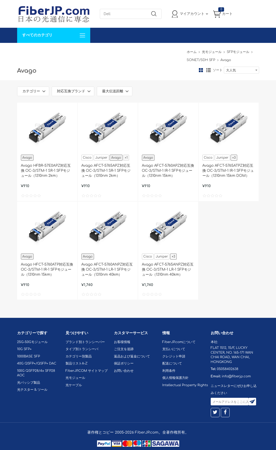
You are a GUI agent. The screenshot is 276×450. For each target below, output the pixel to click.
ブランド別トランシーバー (85, 342)
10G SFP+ (24, 349)
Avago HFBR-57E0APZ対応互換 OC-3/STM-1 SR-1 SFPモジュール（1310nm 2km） (46, 171)
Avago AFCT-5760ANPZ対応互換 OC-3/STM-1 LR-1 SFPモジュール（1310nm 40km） (107, 269)
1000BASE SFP (28, 356)
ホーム (192, 52)
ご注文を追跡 (124, 349)
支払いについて (173, 349)
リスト (208, 70)
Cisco (87, 157)
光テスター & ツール (32, 389)
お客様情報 (122, 342)
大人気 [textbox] (231, 70)
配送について (172, 363)
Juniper (101, 157)
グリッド (201, 70)
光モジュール (212, 52)
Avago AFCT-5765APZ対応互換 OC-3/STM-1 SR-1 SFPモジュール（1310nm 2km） (106, 171)
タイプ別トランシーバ (82, 349)
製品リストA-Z (77, 363)
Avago (27, 157)
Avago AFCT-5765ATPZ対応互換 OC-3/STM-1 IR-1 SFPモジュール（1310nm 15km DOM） (228, 171)
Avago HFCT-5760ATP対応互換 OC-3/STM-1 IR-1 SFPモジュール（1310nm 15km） (47, 269)
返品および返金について (132, 356)
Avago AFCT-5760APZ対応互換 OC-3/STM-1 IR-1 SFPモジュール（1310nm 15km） (168, 171)
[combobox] (241, 70)
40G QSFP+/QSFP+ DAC (36, 363)
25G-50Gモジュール (32, 342)
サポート (71, 50)
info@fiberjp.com (236, 376)
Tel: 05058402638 (169, 50)
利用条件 (168, 371)
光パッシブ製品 (28, 382)
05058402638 (227, 369)
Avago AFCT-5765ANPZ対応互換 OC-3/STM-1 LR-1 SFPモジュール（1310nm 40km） (168, 269)
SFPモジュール (238, 52)
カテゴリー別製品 (79, 356)
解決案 (25, 50)
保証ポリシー (124, 363)
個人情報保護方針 (175, 378)
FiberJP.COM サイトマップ (87, 371)
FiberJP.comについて (129, 50)
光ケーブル (74, 385)
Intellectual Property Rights (185, 385)
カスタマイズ (47, 50)
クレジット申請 (173, 356)
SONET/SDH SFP (201, 60)
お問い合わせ (94, 50)
